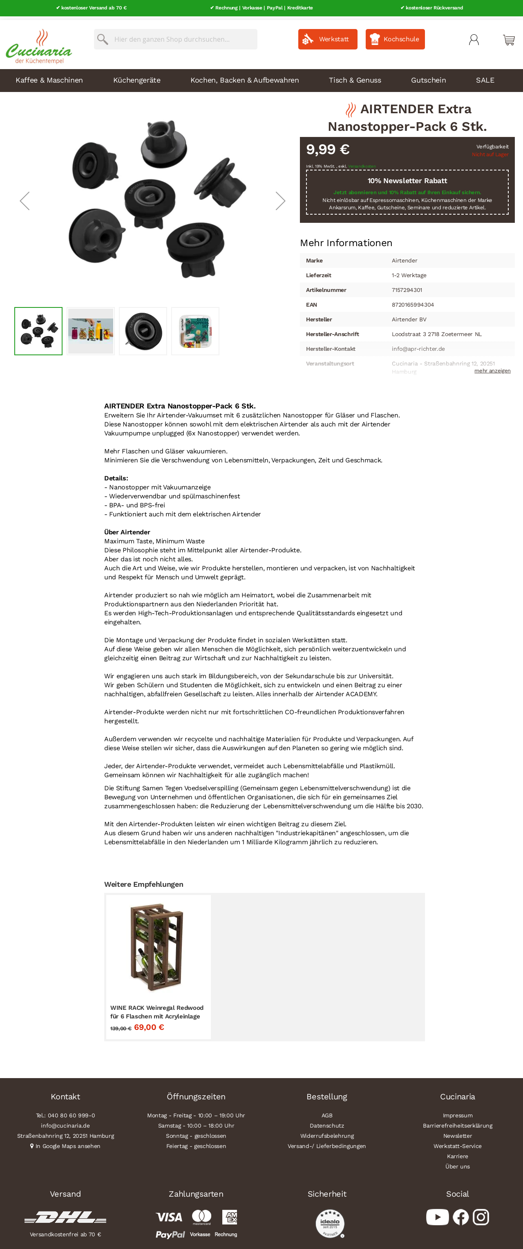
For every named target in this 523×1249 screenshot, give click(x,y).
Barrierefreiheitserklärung (457, 1122)
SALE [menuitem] (485, 76)
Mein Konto (474, 36)
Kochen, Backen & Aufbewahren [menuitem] (244, 76)
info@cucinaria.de (65, 1122)
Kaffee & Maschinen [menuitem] (49, 76)
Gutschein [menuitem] (428, 76)
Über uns (457, 1162)
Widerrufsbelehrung (327, 1132)
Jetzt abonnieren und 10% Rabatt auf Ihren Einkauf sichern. (407, 189)
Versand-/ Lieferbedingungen (327, 1142)
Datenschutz (327, 1122)
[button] (24, 196)
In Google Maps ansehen (68, 1142)
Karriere (457, 1152)
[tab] (346, 239)
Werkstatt (334, 35)
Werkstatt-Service (458, 1142)
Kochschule (401, 35)
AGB (327, 1111)
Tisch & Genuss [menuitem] (355, 76)
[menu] (261, 76)
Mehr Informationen (346, 238)
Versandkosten (362, 162)
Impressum (458, 1111)
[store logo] (37, 40)
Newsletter (457, 1132)
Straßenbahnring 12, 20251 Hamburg (65, 1132)
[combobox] (175, 35)
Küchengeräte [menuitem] (137, 76)
